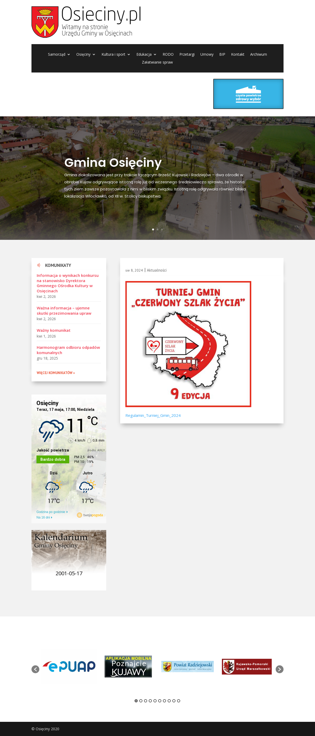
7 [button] (164, 700)
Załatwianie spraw (157, 62)
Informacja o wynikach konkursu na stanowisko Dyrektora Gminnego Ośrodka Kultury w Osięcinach (68, 283)
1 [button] (136, 700)
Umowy (206, 55)
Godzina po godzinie (50, 512)
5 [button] (155, 700)
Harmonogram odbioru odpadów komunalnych (68, 350)
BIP (222, 55)
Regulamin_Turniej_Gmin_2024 (153, 415)
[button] (35, 669)
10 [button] (178, 700)
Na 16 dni (43, 517)
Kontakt (237, 55)
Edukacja (144, 55)
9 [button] (173, 700)
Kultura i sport (113, 55)
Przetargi (187, 55)
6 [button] (159, 700)
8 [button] (169, 700)
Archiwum (258, 55)
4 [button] (150, 700)
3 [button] (145, 700)
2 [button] (140, 700)
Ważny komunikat (54, 330)
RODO (168, 55)
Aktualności (157, 270)
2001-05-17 (69, 573)
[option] (69, 666)
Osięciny (83, 55)
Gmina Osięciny (113, 162)
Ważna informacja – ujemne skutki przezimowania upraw (64, 310)
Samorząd (56, 55)
